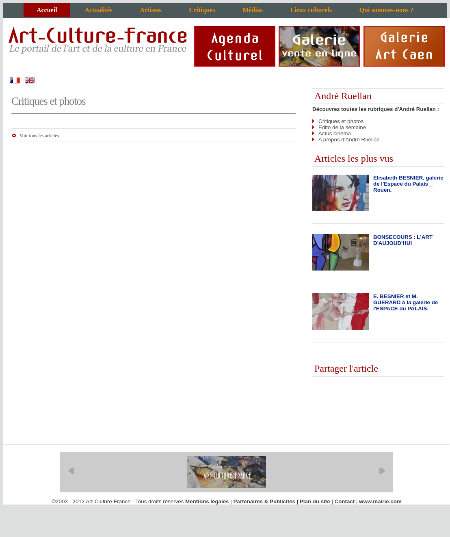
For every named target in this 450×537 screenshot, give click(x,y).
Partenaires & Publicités (264, 501)
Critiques (202, 9)
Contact (345, 501)
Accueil (47, 9)
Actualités (98, 9)
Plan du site (315, 501)
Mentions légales (207, 501)
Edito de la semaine (342, 127)
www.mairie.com (380, 501)
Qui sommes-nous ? (386, 9)
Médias (252, 9)
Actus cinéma (334, 133)
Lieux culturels (311, 9)
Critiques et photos (340, 121)
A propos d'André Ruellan (349, 139)
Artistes (150, 9)
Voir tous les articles (39, 136)
